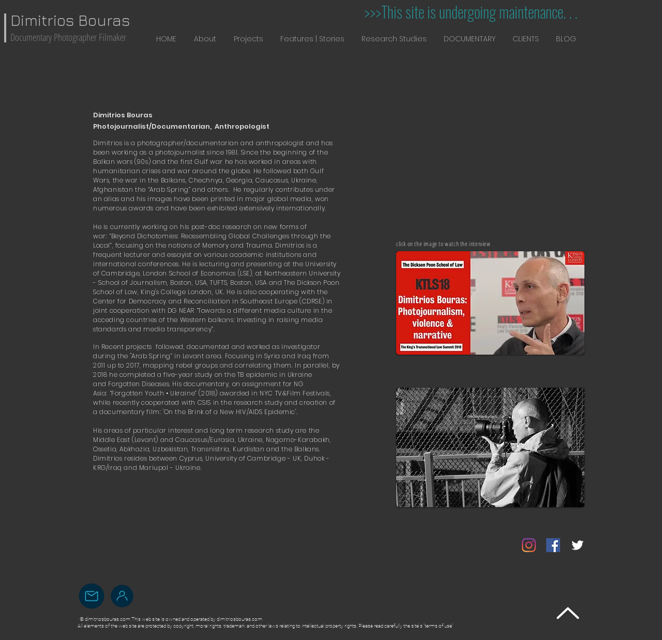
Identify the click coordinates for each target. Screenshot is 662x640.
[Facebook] (553, 545)
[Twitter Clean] (577, 545)
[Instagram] (529, 545)
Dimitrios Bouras (70, 20)
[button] (205, 39)
